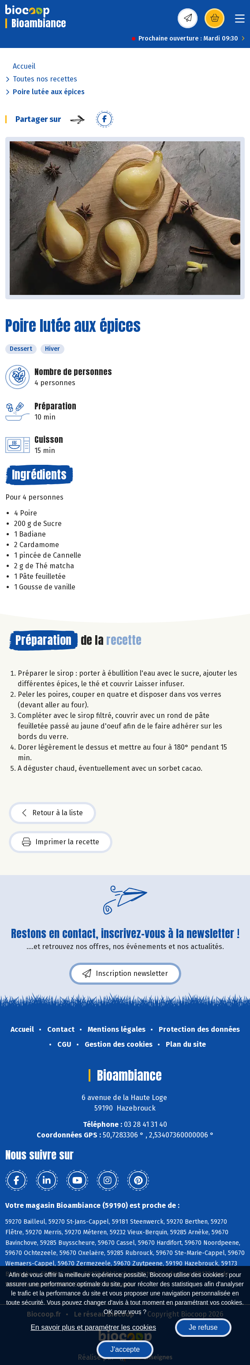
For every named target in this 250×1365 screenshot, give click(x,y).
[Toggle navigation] (240, 21)
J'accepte (125, 1349)
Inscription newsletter (125, 973)
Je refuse (203, 1327)
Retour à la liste (52, 813)
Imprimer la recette (60, 842)
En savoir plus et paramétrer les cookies (93, 1327)
